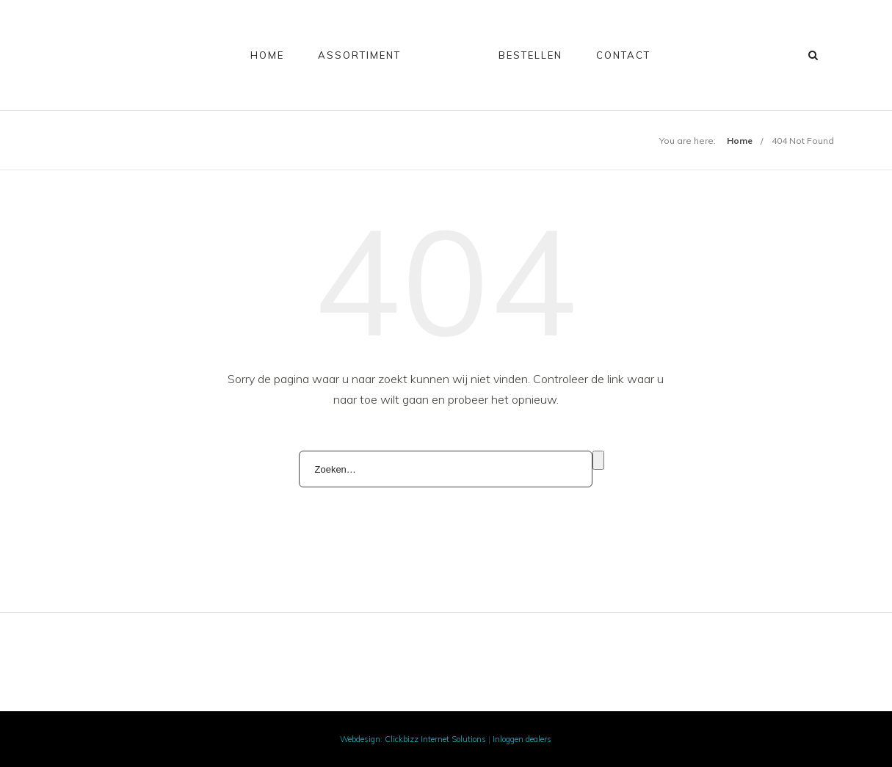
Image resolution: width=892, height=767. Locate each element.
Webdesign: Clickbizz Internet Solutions (413, 739)
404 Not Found (803, 140)
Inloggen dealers (522, 739)
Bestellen (530, 55)
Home (267, 55)
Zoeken (598, 460)
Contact (623, 55)
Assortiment (359, 55)
